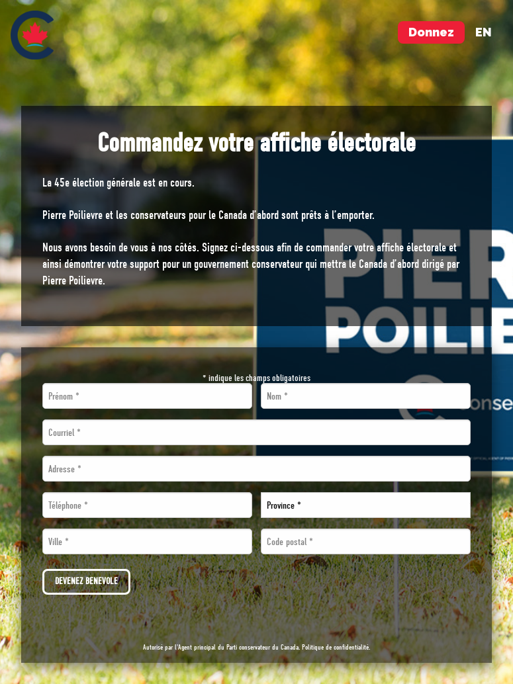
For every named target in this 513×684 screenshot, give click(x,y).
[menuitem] (32, 35)
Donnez (431, 32)
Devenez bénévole (86, 581)
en (483, 32)
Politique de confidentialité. (336, 647)
